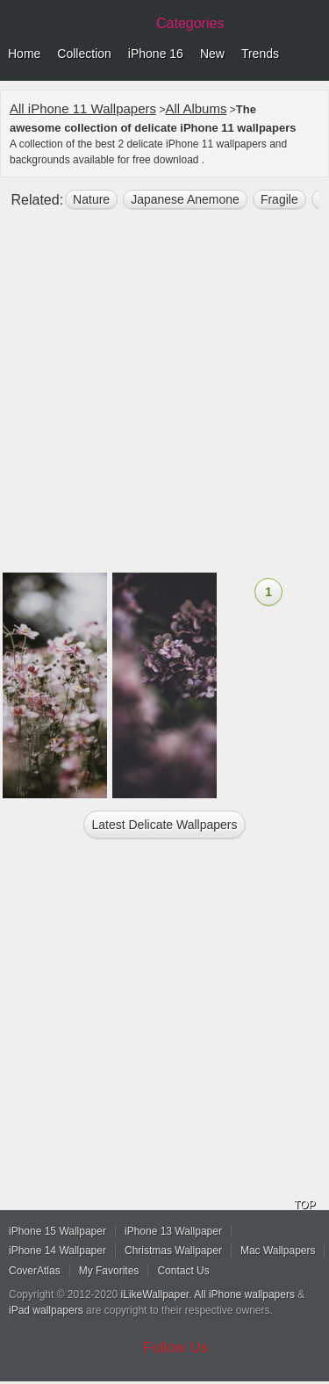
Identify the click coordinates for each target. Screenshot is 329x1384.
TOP (304, 1205)
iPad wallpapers (46, 1310)
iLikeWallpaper (155, 1294)
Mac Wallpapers (278, 1250)
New (212, 54)
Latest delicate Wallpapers (164, 825)
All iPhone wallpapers (244, 1294)
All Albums (195, 108)
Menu (311, 54)
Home (24, 54)
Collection (84, 54)
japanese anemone (185, 199)
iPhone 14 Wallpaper (57, 1250)
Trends (260, 54)
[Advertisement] (164, 398)
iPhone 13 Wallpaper (173, 1231)
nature (91, 199)
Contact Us (183, 1271)
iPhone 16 (155, 54)
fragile (279, 199)
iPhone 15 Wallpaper (57, 1231)
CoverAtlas (35, 1271)
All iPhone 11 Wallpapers (83, 108)
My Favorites (109, 1271)
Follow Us (176, 1347)
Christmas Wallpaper (173, 1250)
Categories (190, 23)
